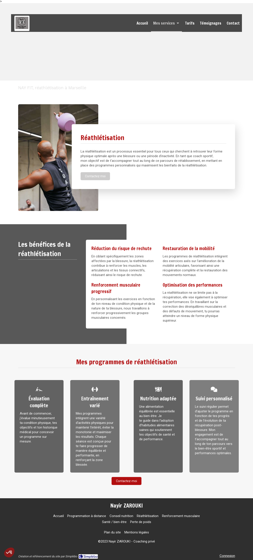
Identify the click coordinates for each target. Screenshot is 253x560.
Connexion (227, 556)
